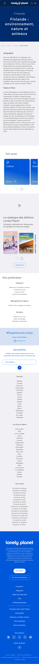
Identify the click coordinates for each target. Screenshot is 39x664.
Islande (19, 401)
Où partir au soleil (19, 520)
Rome (19, 461)
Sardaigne (19, 463)
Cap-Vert (19, 386)
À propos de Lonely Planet (19, 609)
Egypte (19, 392)
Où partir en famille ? (19, 522)
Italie (19, 404)
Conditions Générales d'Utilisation (11, 657)
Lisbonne (19, 438)
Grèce (19, 397)
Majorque (19, 445)
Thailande (19, 417)
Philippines (19, 411)
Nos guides (19, 571)
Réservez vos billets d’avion (19, 287)
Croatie (19, 383)
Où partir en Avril (19, 495)
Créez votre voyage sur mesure (19, 305)
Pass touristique (19, 319)
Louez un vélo (19, 292)
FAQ (19, 599)
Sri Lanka (19, 415)
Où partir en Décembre (19, 513)
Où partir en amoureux (19, 518)
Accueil (3, 45)
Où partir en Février (19, 490)
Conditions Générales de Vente (30, 657)
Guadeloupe (19, 443)
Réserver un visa (19, 317)
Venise (19, 472)
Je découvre (19, 265)
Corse (19, 436)
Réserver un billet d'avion (19, 617)
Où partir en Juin (19, 500)
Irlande (19, 399)
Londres (19, 440)
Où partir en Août (19, 504)
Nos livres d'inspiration (19, 577)
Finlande (19, 14)
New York (19, 452)
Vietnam (20, 477)
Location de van (19, 290)
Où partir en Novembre (19, 511)
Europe (9, 45)
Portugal (19, 413)
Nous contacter (19, 625)
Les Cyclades (20, 433)
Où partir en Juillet (19, 502)
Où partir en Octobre (19, 509)
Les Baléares (19, 470)
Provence (19, 458)
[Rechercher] (32, 3)
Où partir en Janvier (20, 488)
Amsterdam (19, 429)
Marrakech (19, 449)
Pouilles (19, 456)
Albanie (19, 381)
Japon (19, 406)
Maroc (19, 408)
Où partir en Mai (19, 497)
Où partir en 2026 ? (19, 525)
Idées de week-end (19, 594)
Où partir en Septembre (19, 506)
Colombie (19, 390)
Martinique (19, 447)
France (19, 395)
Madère (19, 474)
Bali (19, 431)
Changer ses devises (19, 321)
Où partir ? (19, 586)
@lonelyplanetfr (19, 341)
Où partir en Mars (19, 493)
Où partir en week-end (19, 515)
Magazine (19, 590)
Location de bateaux (19, 294)
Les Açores (19, 468)
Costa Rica (20, 388)
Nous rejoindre (19, 621)
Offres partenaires (19, 602)
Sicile (20, 465)
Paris (19, 454)
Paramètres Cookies (20, 659)
